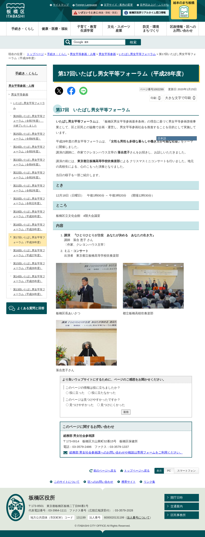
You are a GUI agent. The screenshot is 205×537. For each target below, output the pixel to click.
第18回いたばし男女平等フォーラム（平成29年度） (29, 227)
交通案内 (177, 506)
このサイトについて (66, 481)
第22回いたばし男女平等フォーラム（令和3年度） (29, 175)
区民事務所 (178, 515)
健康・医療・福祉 (55, 28)
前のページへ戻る (104, 470)
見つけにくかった (113, 405)
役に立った (77, 392)
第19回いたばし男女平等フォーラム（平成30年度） (29, 214)
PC (169, 470)
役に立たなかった (103, 392)
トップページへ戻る (137, 470)
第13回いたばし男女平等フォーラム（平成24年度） (29, 292)
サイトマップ (61, 4)
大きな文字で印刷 (178, 98)
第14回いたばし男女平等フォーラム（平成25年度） (29, 279)
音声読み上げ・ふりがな (154, 4)
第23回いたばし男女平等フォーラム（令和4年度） (29, 162)
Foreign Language (86, 4)
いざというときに (98, 12)
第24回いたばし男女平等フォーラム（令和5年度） (29, 149)
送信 (126, 411)
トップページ (35, 54)
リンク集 (149, 481)
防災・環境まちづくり (151, 28)
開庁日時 (177, 497)
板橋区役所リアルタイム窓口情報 (147, 12)
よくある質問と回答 (30, 308)
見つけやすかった (81, 405)
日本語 (162, 138)
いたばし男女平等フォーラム (137, 54)
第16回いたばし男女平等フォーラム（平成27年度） (29, 253)
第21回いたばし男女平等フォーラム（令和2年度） (29, 188)
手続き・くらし (22, 28)
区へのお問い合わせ (100, 481)
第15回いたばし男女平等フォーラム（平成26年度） (29, 266)
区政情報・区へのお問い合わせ (183, 28)
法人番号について (138, 517)
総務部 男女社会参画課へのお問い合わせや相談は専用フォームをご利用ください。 (126, 452)
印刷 (153, 98)
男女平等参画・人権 (83, 54)
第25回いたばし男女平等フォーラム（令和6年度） (29, 136)
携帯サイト (128, 481)
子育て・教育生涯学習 (87, 28)
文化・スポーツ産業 (118, 28)
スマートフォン (186, 470)
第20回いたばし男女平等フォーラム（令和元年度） (29, 201)
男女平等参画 (107, 54)
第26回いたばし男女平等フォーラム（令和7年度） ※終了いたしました (29, 121)
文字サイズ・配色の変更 (118, 4)
